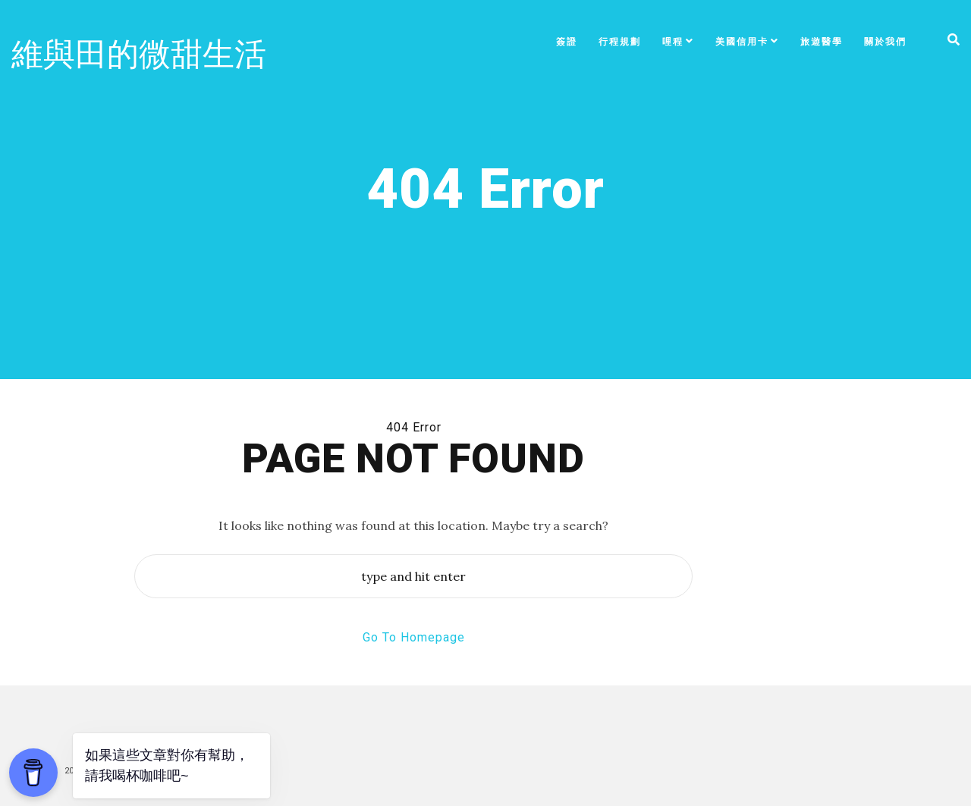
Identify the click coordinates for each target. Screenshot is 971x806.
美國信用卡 (741, 41)
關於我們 (885, 41)
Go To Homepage (414, 637)
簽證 (566, 41)
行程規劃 (620, 41)
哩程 (672, 41)
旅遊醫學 (821, 41)
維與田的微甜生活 (138, 54)
